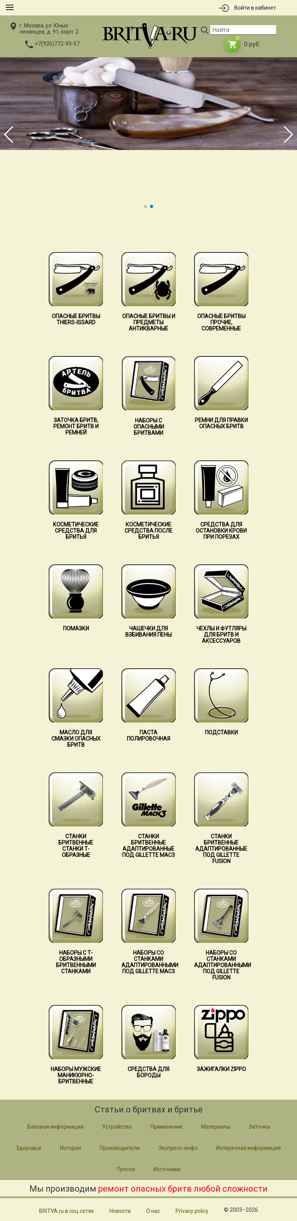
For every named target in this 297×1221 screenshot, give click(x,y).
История (70, 1148)
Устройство (117, 1127)
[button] (145, 206)
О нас (153, 1211)
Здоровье (28, 1148)
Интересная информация (248, 1148)
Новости (120, 1211)
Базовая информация (55, 1127)
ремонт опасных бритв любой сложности (183, 1189)
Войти (255, 8)
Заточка (259, 1127)
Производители (120, 1148)
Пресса (126, 1169)
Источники (167, 1169)
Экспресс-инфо (178, 1148)
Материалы (215, 1127)
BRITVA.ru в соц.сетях (66, 1211)
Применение (166, 1127)
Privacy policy (192, 1211)
